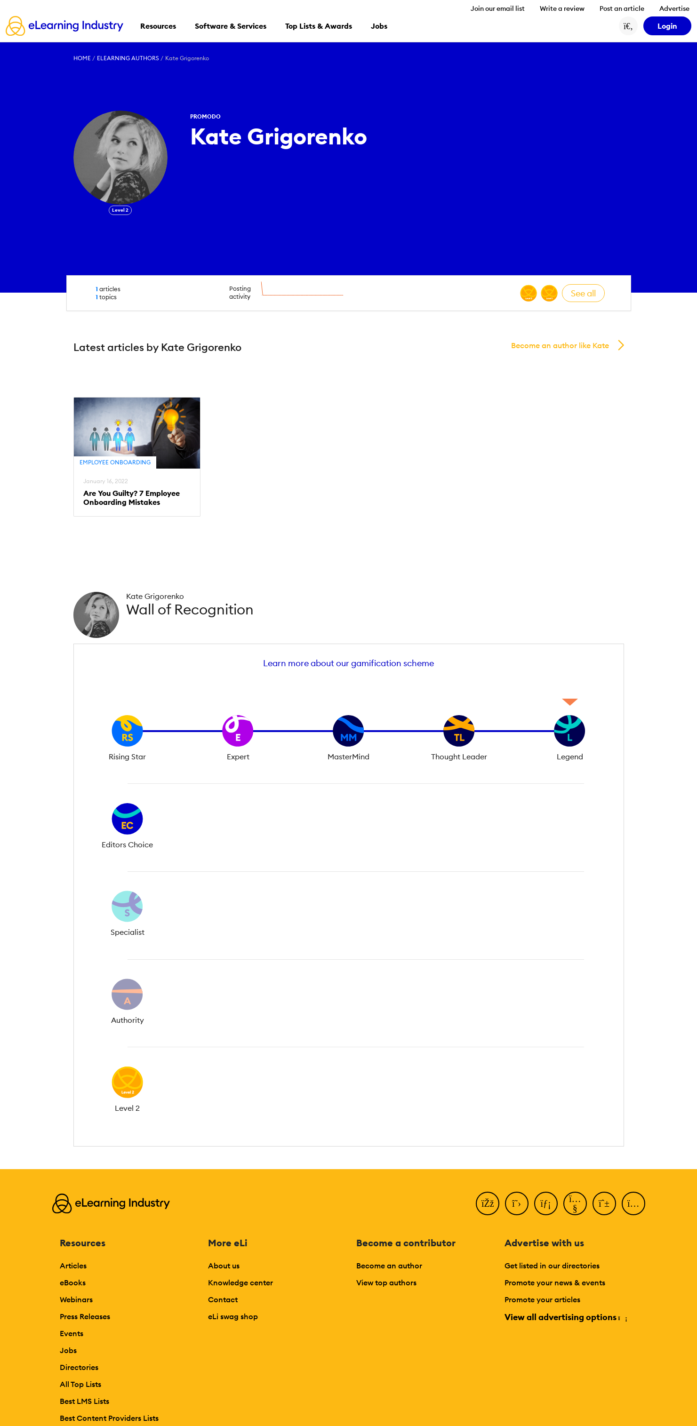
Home (82, 58)
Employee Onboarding (115, 462)
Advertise (674, 8)
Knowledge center (240, 1282)
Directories (79, 1367)
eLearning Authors (128, 58)
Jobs (68, 1350)
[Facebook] (487, 1203)
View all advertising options (565, 1317)
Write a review (562, 8)
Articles (73, 1265)
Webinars (76, 1299)
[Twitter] (517, 1203)
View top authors (386, 1282)
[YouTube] (575, 1203)
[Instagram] (633, 1203)
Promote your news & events (555, 1282)
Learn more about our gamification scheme (348, 663)
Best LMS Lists (84, 1401)
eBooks (73, 1282)
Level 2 (120, 210)
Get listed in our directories (552, 1265)
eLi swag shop (233, 1316)
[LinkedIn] (546, 1203)
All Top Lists (80, 1384)
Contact (223, 1299)
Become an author (389, 1265)
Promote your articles (542, 1299)
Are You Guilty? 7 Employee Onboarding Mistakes (131, 498)
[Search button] (628, 25)
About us (224, 1265)
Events (71, 1333)
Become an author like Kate (560, 345)
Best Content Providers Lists (109, 1418)
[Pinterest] (604, 1203)
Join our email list (498, 8)
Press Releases (85, 1316)
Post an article (622, 8)
